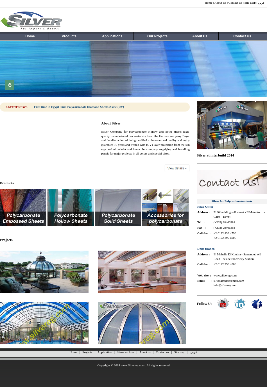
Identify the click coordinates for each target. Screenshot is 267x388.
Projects (87, 352)
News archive (125, 352)
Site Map (250, 2)
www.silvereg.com (225, 275)
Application (105, 352)
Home (208, 2)
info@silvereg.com (225, 285)
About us (145, 352)
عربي (261, 2)
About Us (220, 2)
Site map (179, 352)
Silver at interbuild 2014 (215, 155)
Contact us (162, 352)
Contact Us (235, 2)
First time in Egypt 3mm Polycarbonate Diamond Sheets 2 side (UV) (79, 106)
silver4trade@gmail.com (229, 280)
